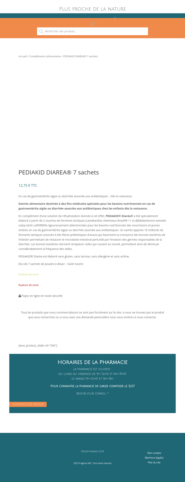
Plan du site (154, 462)
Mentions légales (154, 457)
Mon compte (154, 452)
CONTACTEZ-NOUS (28, 404)
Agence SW (86, 463)
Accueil (23, 56)
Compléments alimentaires (45, 56)
